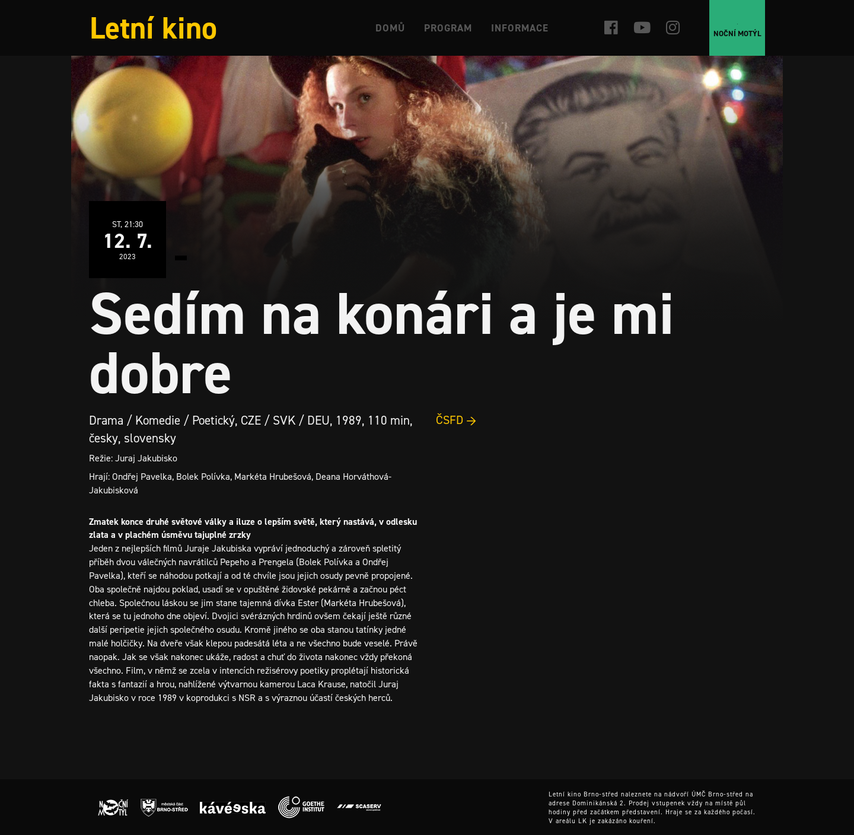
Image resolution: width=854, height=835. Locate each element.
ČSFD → (456, 420)
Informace (520, 27)
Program (448, 27)
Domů (390, 27)
